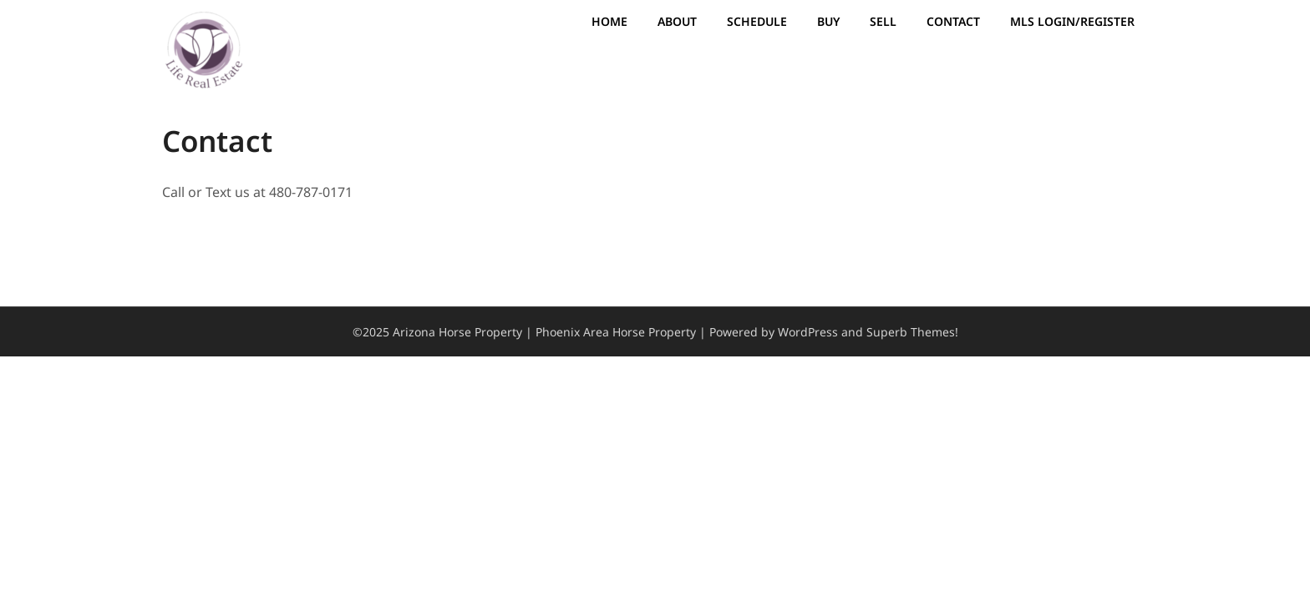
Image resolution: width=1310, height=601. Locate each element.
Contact (953, 21)
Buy (828, 21)
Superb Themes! (912, 332)
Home (609, 21)
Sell (883, 21)
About (677, 21)
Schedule (757, 21)
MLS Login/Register (1072, 21)
